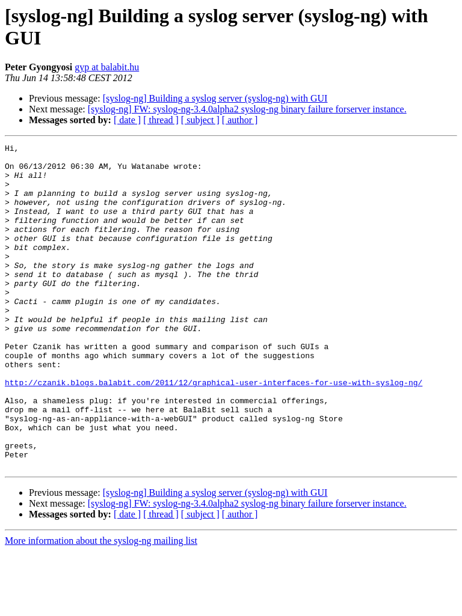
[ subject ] (200, 120)
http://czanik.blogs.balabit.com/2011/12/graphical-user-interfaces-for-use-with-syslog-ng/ (213, 430)
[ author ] (240, 120)
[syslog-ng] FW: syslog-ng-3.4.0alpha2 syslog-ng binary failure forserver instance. (247, 109)
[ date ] (127, 120)
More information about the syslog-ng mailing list (101, 605)
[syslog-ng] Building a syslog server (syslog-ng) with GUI (215, 98)
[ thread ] (161, 120)
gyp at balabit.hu (107, 67)
